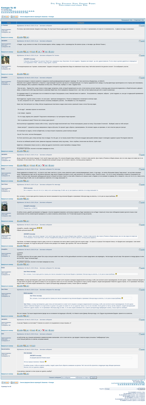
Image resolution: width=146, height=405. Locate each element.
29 (17, 12)
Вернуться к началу (7, 37)
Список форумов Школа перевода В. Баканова (33, 16)
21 (1, 12)
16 (25, 11)
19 (31, 11)
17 (27, 11)
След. (26, 12)
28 (15, 12)
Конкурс (51, 16)
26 (11, 12)
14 (21, 11)
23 (5, 12)
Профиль (92, 3)
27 (13, 12)
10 (13, 11)
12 (17, 11)
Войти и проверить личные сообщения (70, 5)
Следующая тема (139, 20)
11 (15, 11)
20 (33, 11)
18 (29, 11)
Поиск (58, 3)
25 (9, 12)
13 (19, 11)
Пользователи (66, 3)
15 (23, 11)
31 (21, 12)
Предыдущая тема (126, 20)
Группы (75, 3)
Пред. (10, 9)
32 (23, 12)
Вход (85, 5)
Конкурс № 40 (8, 8)
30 (19, 12)
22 (3, 12)
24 (7, 12)
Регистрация (83, 3)
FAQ (53, 3)
